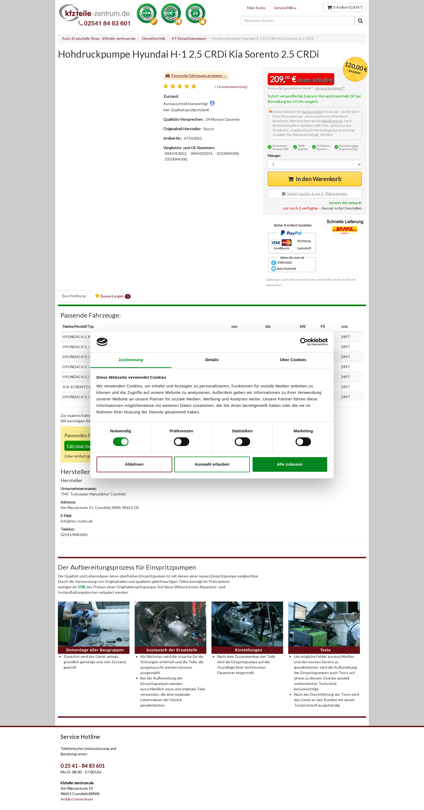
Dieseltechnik (153, 38)
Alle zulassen (290, 464)
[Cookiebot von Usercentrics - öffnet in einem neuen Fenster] (304, 342)
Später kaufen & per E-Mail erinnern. (317, 193)
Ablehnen (134, 464)
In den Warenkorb (318, 178)
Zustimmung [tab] (131, 359)
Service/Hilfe (285, 8)
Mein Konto (256, 8)
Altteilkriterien (332, 121)
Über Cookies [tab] (293, 359)
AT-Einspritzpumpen (189, 38)
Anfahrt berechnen (77, 799)
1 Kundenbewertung (231, 87)
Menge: (274, 155)
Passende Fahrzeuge (188, 75)
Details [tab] (212, 359)
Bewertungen (113, 296)
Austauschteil (312, 112)
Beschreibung (74, 295)
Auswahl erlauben (212, 464)
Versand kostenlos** (330, 88)
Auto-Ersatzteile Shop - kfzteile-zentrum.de (98, 38)
